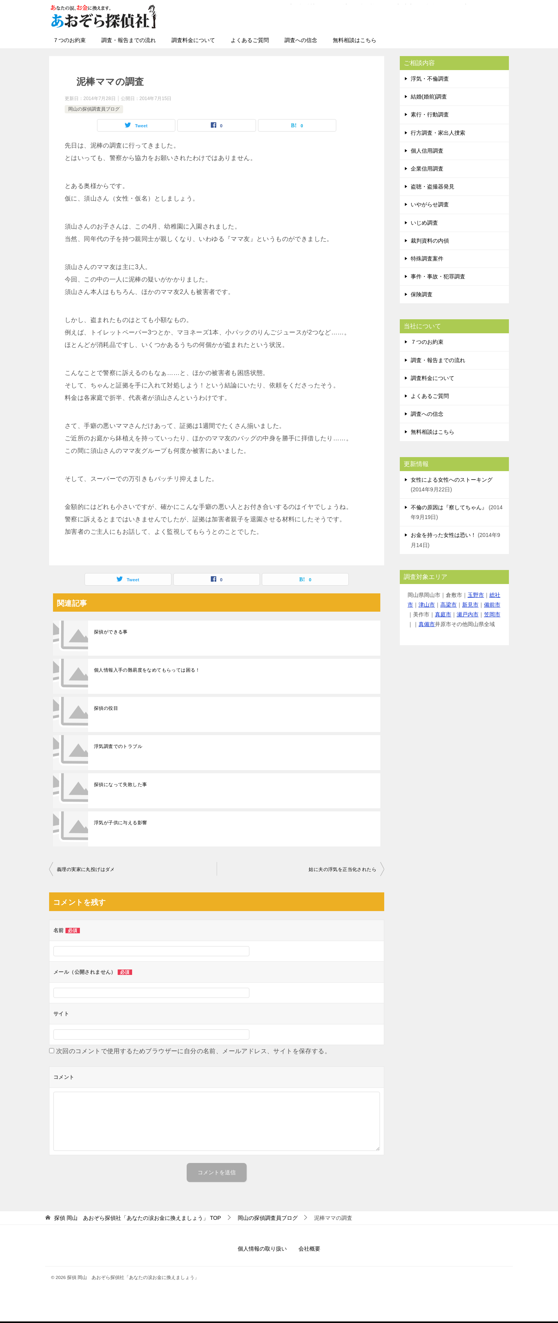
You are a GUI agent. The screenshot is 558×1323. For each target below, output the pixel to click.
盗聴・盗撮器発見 (432, 186)
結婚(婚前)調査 (429, 96)
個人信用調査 (427, 151)
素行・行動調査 (430, 114)
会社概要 (309, 1249)
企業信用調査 (427, 168)
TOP (137, 1218)
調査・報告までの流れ (128, 40)
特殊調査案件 (427, 258)
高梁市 (448, 605)
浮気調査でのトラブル (118, 746)
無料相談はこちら (354, 40)
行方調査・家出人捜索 (438, 133)
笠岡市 (492, 614)
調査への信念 (300, 40)
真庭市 (443, 614)
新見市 (470, 605)
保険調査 (422, 294)
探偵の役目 (106, 708)
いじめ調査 (424, 223)
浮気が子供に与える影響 (120, 822)
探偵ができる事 (111, 632)
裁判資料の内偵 (430, 241)
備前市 (492, 605)
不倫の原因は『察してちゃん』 (449, 507)
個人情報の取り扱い (262, 1249)
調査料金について (193, 40)
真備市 (426, 624)
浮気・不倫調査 (430, 79)
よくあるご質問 (250, 40)
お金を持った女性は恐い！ (443, 535)
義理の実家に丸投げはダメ (86, 869)
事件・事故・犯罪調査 (438, 276)
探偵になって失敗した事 (120, 784)
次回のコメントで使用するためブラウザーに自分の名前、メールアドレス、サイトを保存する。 (193, 1051)
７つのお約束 (69, 40)
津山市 (426, 605)
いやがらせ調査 (430, 204)
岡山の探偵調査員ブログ (94, 109)
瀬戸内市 (468, 614)
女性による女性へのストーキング (452, 480)
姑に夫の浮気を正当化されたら (342, 869)
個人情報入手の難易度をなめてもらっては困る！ (147, 670)
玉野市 (476, 595)
